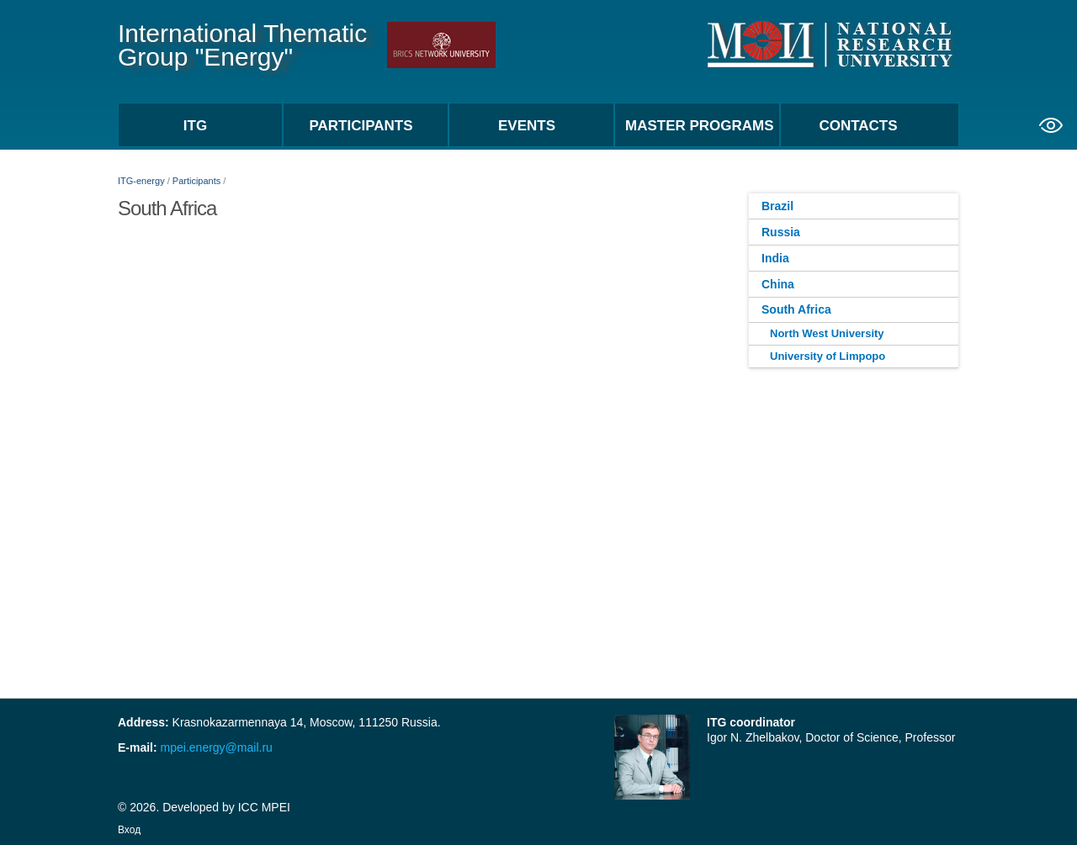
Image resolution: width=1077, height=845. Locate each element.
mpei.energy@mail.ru (215, 747)
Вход (129, 830)
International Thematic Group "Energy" (242, 45)
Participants (196, 181)
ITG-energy (141, 181)
